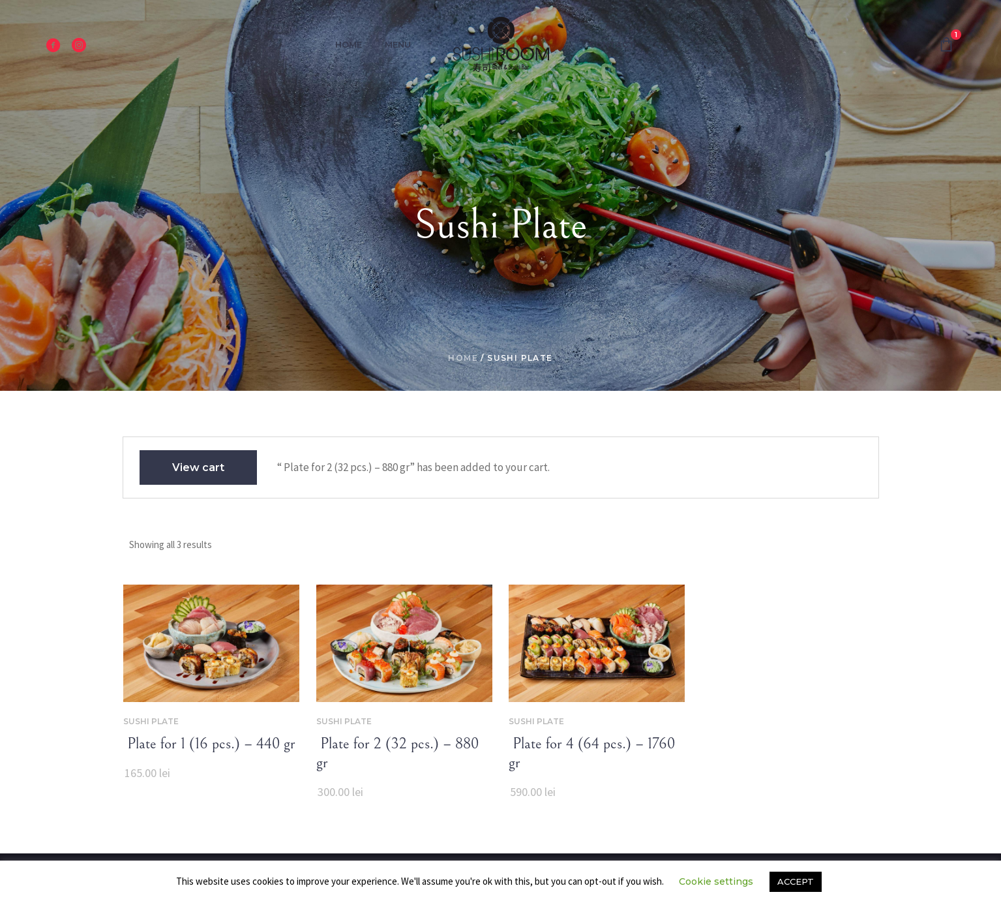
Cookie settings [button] (716, 881)
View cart (198, 467)
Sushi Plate (151, 721)
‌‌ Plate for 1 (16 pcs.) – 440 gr (209, 744)
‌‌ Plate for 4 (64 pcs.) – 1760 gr (592, 753)
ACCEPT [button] (795, 881)
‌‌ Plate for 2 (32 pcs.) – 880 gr (397, 753)
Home (463, 358)
